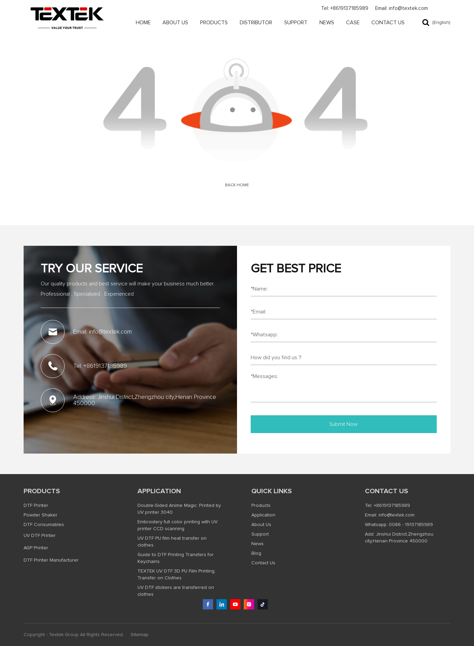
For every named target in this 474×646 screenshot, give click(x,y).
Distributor (256, 22)
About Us (175, 22)
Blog (256, 553)
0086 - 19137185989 (411, 524)
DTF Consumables (44, 524)
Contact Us (388, 22)
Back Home (237, 185)
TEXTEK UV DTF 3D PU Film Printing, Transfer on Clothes (176, 574)
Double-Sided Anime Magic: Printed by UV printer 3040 (179, 509)
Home (143, 22)
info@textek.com (396, 515)
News (326, 22)
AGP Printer (36, 548)
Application (159, 491)
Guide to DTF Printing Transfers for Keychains (175, 558)
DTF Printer (36, 505)
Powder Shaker (40, 515)
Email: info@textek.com (401, 8)
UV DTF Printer (40, 535)
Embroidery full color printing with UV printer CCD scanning (177, 525)
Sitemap (139, 634)
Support (295, 22)
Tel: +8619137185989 (344, 8)
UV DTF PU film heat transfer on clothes (172, 542)
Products (214, 22)
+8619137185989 (392, 505)
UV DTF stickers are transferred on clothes (175, 591)
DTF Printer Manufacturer (51, 560)
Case (353, 22)
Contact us (386, 491)
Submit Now (343, 424)
